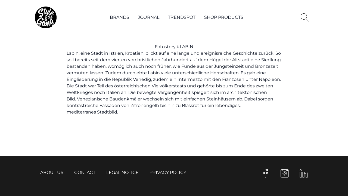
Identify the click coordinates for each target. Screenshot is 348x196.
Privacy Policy (168, 172)
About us (51, 172)
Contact (84, 172)
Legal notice (122, 172)
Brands (119, 17)
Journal (148, 17)
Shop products (223, 17)
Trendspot (181, 17)
